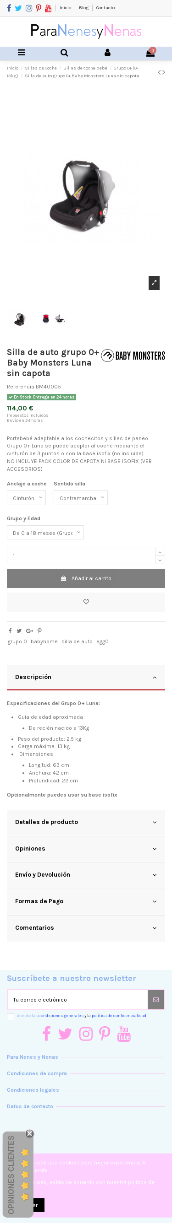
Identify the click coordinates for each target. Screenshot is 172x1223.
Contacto (105, 8)
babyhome (44, 641)
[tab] (86, 678)
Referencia (20, 386)
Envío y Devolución (86, 875)
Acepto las (81, 1015)
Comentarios (86, 928)
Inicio (66, 8)
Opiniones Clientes (11, 1175)
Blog (84, 8)
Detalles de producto (86, 822)
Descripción (86, 677)
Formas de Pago (86, 901)
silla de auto (77, 641)
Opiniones (86, 849)
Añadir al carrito (86, 578)
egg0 (102, 641)
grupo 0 (17, 641)
